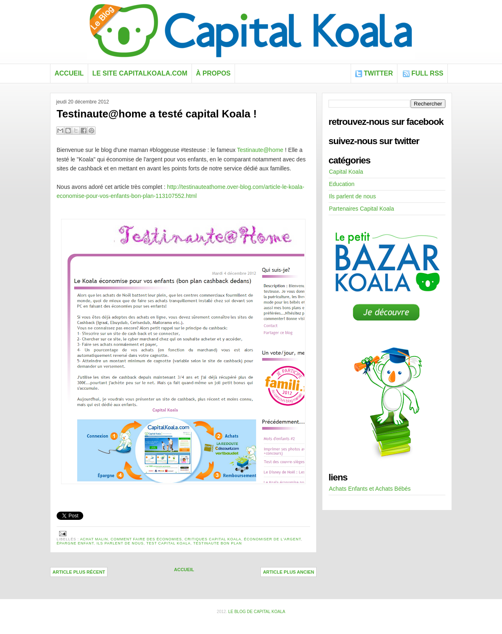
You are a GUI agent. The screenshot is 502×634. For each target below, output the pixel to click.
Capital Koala (346, 171)
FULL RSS (427, 73)
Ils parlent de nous (120, 543)
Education (341, 184)
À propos (213, 73)
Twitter (378, 73)
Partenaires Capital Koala (361, 208)
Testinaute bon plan (217, 543)
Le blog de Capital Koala (256, 611)
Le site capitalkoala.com (139, 73)
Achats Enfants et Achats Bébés (370, 488)
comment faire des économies (146, 539)
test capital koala (168, 543)
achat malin (94, 539)
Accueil (69, 73)
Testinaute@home (260, 150)
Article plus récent (78, 572)
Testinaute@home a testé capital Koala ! (157, 113)
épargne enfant (75, 543)
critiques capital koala (213, 539)
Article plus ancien (288, 572)
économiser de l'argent (272, 539)
